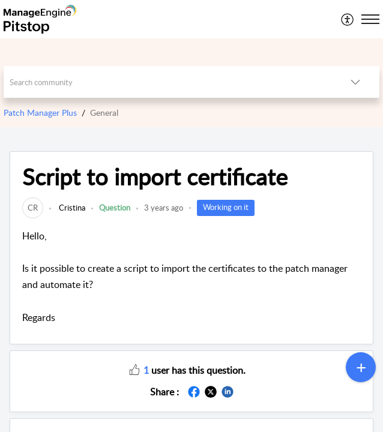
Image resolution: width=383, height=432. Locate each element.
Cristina (71, 207)
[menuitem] (347, 19)
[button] (347, 19)
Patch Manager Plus (40, 112)
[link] (32, 207)
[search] (167, 82)
